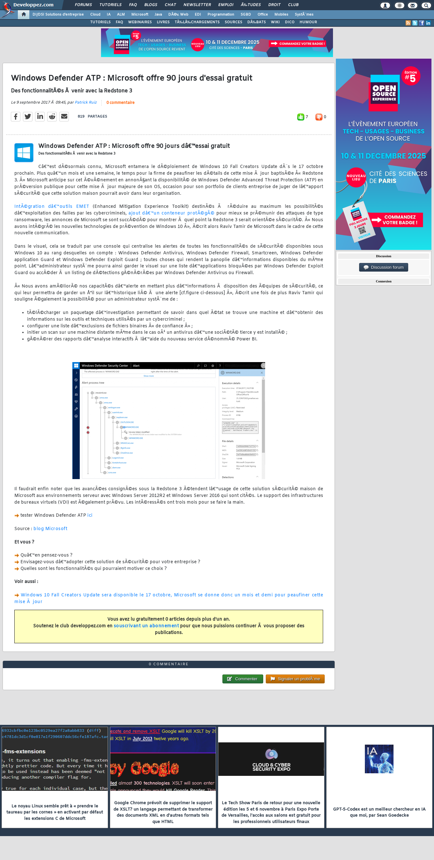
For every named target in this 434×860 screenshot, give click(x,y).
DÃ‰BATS (256, 22)
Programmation (220, 14)
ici (90, 516)
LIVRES (163, 22)
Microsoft (139, 14)
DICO (289, 22)
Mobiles (281, 14)
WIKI (275, 22)
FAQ (132, 5)
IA (109, 14)
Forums (83, 5)
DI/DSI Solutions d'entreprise (58, 14)
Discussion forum (384, 267)
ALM (121, 14)
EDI (198, 14)
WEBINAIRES (140, 22)
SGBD (246, 14)
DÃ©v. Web (178, 14)
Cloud (95, 14)
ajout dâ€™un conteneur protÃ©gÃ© (171, 213)
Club (293, 5)
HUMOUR (308, 22)
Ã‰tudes (250, 5)
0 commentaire (120, 103)
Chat (170, 5)
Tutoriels (110, 5)
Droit (274, 5)
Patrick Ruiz (86, 102)
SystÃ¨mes (304, 14)
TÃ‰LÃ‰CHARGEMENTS (197, 22)
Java (158, 14)
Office (262, 14)
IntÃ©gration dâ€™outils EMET (52, 207)
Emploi (226, 5)
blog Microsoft (50, 529)
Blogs (151, 5)
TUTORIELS (100, 22)
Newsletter (197, 5)
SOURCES (233, 22)
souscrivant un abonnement (146, 626)
